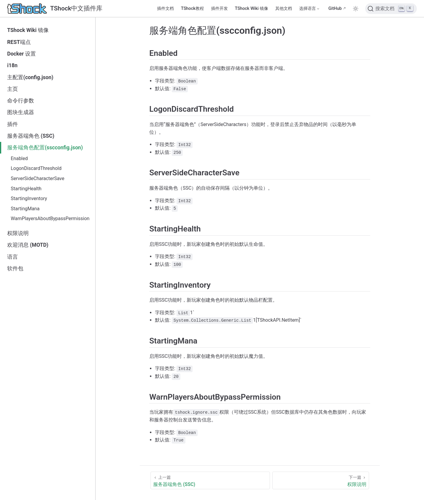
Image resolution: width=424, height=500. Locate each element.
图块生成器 (20, 112)
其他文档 (283, 8)
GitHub (335, 8)
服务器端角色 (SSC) (30, 136)
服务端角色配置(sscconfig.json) (45, 148)
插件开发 (219, 8)
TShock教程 (192, 8)
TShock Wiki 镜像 (251, 8)
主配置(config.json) (30, 77)
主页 (12, 89)
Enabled (19, 158)
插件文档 (165, 8)
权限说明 (18, 233)
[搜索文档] (391, 8)
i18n (12, 65)
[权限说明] (320, 480)
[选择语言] (309, 8)
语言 (12, 257)
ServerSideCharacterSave (37, 178)
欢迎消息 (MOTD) (27, 245)
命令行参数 (20, 101)
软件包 (15, 269)
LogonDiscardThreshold (36, 168)
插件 (12, 124)
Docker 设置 (21, 54)
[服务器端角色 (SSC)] (210, 480)
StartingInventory (29, 198)
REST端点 (19, 42)
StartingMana (25, 208)
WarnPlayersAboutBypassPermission (50, 218)
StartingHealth (26, 188)
